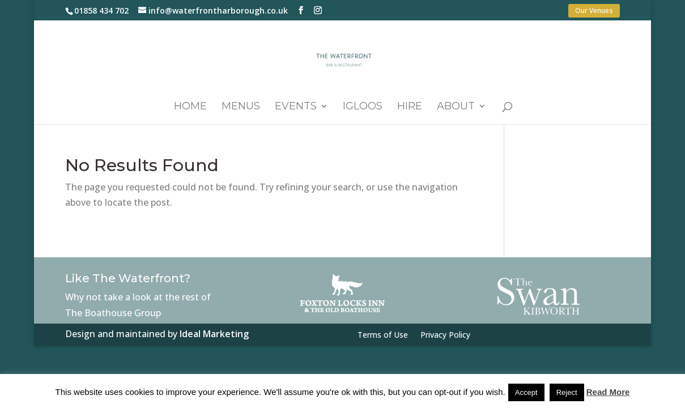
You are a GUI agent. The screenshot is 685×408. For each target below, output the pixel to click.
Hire (409, 107)
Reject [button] (566, 392)
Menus (241, 107)
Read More (608, 392)
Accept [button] (526, 392)
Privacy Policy (445, 335)
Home (190, 107)
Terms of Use (383, 335)
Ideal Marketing (214, 334)
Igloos (362, 107)
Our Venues (594, 10)
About (456, 107)
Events (296, 107)
